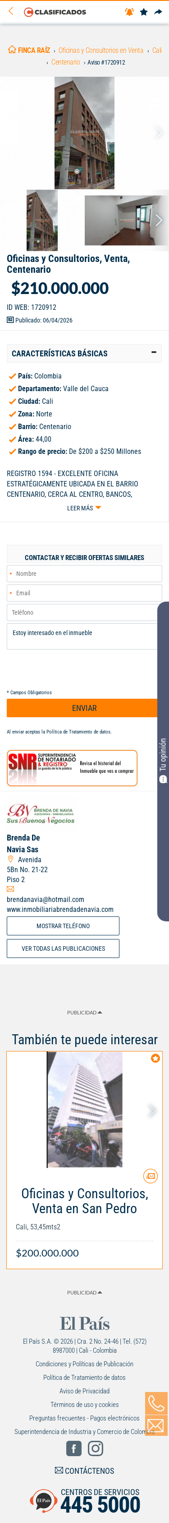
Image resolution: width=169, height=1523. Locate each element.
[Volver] (14, 11)
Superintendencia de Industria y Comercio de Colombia (84, 1432)
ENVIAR (84, 708)
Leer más (80, 508)
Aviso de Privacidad (84, 1391)
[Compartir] (158, 12)
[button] (84, 354)
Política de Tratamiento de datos (78, 732)
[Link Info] (84, 1218)
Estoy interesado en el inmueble (84, 636)
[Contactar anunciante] (150, 1179)
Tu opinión (163, 760)
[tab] (84, 353)
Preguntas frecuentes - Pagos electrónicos (84, 1418)
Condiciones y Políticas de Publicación (84, 1364)
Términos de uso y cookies (84, 1405)
